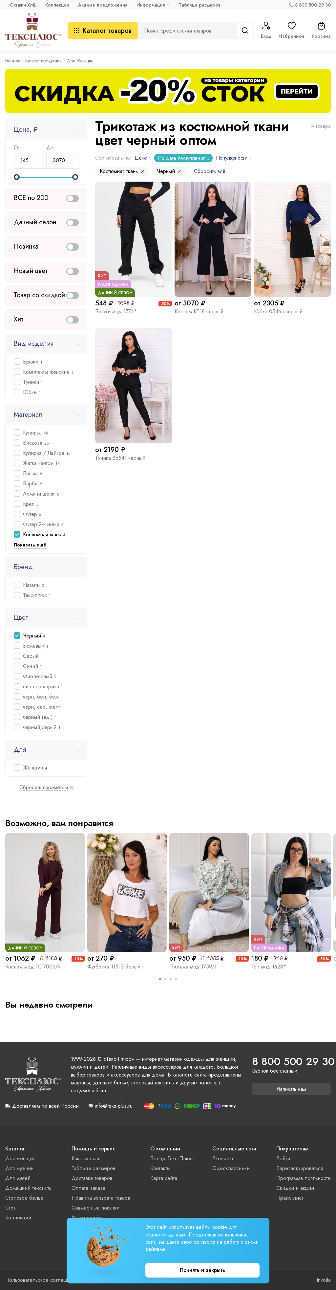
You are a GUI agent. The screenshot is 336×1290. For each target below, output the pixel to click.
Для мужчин (19, 1168)
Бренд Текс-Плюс (171, 1158)
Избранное (291, 30)
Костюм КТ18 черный (199, 311)
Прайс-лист (289, 1198)
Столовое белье (24, 1198)
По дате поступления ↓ (183, 158)
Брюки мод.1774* (116, 311)
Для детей (18, 1178)
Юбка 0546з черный (278, 311)
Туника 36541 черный (120, 458)
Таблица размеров (199, 5)
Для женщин (20, 1158)
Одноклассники (231, 1168)
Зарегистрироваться (299, 1168)
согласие (204, 1242)
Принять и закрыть (202, 1270)
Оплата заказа (88, 1188)
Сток (10, 1208)
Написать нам (291, 1089)
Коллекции (57, 5)
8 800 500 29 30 (313, 5)
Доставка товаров (92, 1178)
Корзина (321, 30)
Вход (266, 30)
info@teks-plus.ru (114, 1106)
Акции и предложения (102, 5)
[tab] (160, 979)
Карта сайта (163, 1178)
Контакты (160, 1168)
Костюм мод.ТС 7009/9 (33, 966)
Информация (150, 5)
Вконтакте (223, 1158)
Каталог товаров (103, 30)
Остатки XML (23, 5)
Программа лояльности (303, 1178)
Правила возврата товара (101, 1198)
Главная (12, 60)
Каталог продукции (43, 60)
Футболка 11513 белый (113, 966)
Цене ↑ (143, 158)
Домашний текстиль (28, 1188)
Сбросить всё (209, 171)
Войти (283, 1158)
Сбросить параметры (43, 787)
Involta (324, 1280)
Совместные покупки (95, 1208)
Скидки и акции (295, 1188)
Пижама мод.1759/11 (194, 966)
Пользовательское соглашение (41, 1280)
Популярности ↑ (234, 158)
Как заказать (86, 1158)
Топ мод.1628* (268, 966)
